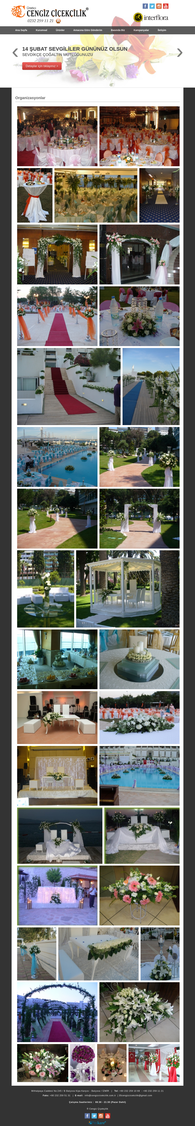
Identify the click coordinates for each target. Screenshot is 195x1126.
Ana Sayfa (21, 30)
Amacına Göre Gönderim (87, 30)
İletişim (162, 30)
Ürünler (60, 30)
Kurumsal (41, 30)
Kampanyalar (141, 30)
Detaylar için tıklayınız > (42, 66)
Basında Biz (118, 30)
